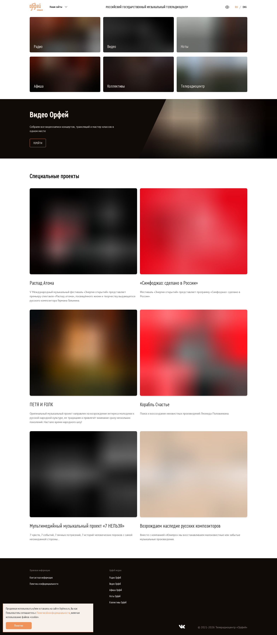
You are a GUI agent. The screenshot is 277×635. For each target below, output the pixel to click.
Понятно (18, 625)
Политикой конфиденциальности (53, 612)
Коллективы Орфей (117, 602)
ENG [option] (245, 7)
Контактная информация (41, 577)
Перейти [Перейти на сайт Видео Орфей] (39, 143)
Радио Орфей (115, 577)
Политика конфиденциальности (44, 584)
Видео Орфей (115, 584)
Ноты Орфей (114, 596)
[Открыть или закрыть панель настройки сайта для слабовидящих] (227, 7)
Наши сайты (59, 7)
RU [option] (236, 7)
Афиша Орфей (115, 590)
